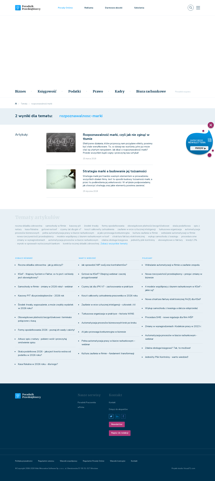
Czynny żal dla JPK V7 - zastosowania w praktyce (107, 286)
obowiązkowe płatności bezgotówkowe (148, 225)
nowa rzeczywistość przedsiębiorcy (35, 236)
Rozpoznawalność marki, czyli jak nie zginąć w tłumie (116, 137)
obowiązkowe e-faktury (170, 240)
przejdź (200, 148)
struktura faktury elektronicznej (128, 236)
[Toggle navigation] (198, 7)
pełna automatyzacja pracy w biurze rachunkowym (68, 233)
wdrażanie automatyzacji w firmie (178, 233)
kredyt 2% (191, 240)
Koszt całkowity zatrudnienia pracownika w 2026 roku (109, 295)
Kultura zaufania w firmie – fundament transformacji (107, 353)
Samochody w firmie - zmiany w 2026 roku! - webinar (45, 286)
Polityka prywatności (23, 461)
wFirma (81, 407)
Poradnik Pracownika (87, 402)
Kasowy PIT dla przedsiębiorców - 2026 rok (41, 295)
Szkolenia (139, 7)
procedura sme (189, 236)
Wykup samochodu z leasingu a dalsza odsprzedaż (171, 308)
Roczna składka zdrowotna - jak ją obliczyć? (40, 265)
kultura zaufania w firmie (145, 233)
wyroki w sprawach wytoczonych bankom (38, 243)
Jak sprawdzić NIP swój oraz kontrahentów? (104, 265)
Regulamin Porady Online (93, 461)
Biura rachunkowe (151, 91)
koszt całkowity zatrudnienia (99, 229)
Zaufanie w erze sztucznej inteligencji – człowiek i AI (108, 304)
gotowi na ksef (49, 229)
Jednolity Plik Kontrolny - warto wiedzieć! (166, 357)
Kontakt (112, 402)
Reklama (88, 7)
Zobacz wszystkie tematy (114, 243)
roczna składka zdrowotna (28, 225)
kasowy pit (75, 225)
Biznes (20, 91)
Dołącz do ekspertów (118, 409)
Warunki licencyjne (117, 461)
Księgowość (47, 91)
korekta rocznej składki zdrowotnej (81, 243)
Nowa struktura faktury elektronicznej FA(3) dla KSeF (173, 299)
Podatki (74, 91)
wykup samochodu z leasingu (163, 236)
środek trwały (91, 225)
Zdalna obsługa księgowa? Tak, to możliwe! (168, 348)
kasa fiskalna (31, 229)
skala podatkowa (182, 225)
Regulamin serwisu (46, 461)
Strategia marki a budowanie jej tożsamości (115, 171)
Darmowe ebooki (113, 7)
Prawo (98, 91)
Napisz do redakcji (119, 433)
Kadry (119, 91)
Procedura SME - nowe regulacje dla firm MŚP (169, 317)
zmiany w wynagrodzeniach (31, 240)
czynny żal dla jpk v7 (70, 229)
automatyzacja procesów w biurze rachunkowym (73, 240)
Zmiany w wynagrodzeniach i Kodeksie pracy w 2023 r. (173, 326)
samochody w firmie (55, 225)
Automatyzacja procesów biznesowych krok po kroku (108, 322)
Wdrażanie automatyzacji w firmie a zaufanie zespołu (172, 265)
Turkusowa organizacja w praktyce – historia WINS (107, 313)
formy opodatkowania (113, 225)
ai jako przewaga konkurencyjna (113, 233)
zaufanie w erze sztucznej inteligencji (137, 229)
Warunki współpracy (68, 461)
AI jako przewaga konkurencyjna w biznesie (103, 331)
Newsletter (116, 424)
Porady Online (65, 7)
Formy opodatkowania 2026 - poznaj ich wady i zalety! (46, 330)
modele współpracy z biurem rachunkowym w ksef (83, 236)
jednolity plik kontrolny (143, 240)
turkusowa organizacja (170, 229)
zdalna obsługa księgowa (114, 240)
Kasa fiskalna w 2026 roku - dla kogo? (38, 364)
